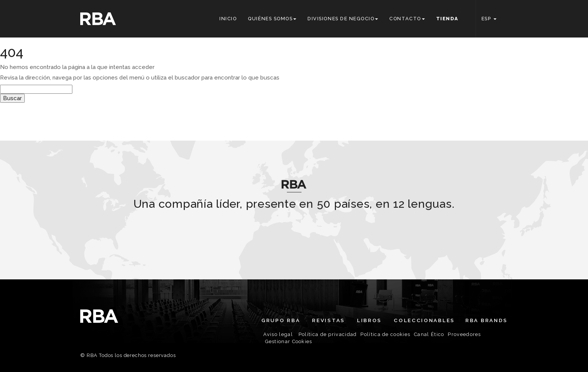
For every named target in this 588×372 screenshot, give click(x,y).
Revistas (328, 320)
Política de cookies (385, 334)
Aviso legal (278, 334)
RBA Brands (486, 320)
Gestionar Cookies (288, 341)
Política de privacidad (327, 334)
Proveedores (464, 334)
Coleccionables (424, 320)
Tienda (447, 18)
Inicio (228, 18)
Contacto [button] (406, 18)
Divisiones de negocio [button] (343, 18)
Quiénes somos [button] (272, 18)
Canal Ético (429, 334)
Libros (369, 320)
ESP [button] (489, 18)
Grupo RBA (280, 320)
